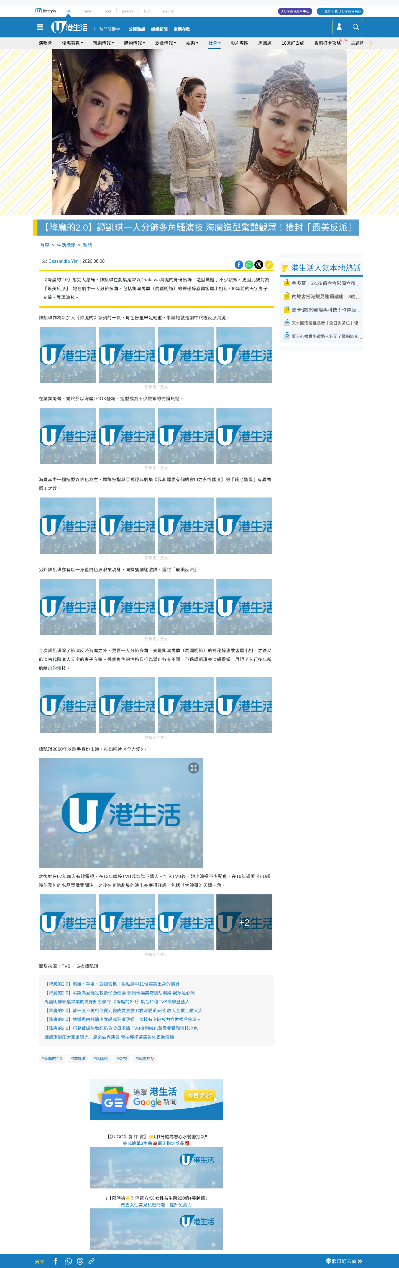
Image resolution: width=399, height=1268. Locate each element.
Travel (87, 11)
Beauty (127, 11)
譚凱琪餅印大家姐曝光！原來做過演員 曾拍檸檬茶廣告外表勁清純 (109, 1037)
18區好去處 (293, 43)
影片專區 (239, 43)
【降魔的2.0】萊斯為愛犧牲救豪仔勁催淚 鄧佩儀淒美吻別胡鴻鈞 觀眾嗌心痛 (119, 993)
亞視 (123, 1058)
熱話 (87, 245)
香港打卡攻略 (327, 43)
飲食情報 (164, 43)
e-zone (167, 11)
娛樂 (190, 43)
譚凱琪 (79, 1058)
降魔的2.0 (53, 1058)
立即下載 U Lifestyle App (342, 11)
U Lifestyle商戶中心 (295, 11)
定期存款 (181, 29)
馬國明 (102, 1058)
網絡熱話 (146, 1058)
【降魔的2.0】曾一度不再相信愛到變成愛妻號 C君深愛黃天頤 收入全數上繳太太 (123, 1010)
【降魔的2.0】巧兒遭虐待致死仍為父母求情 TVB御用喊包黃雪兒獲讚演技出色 (121, 1028)
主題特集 (360, 43)
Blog (147, 11)
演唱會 (45, 43)
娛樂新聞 (159, 29)
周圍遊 (265, 43)
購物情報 (133, 43)
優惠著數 (71, 43)
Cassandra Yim (63, 261)
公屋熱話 (137, 29)
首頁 (44, 245)
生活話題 (66, 245)
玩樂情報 (102, 43)
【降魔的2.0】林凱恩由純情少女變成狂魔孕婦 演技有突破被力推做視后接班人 (122, 1019)
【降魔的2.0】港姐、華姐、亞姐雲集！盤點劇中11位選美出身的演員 (112, 984)
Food (107, 11)
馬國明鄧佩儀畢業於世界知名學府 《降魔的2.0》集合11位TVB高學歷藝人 (117, 1001)
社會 (212, 43)
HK (68, 11)
